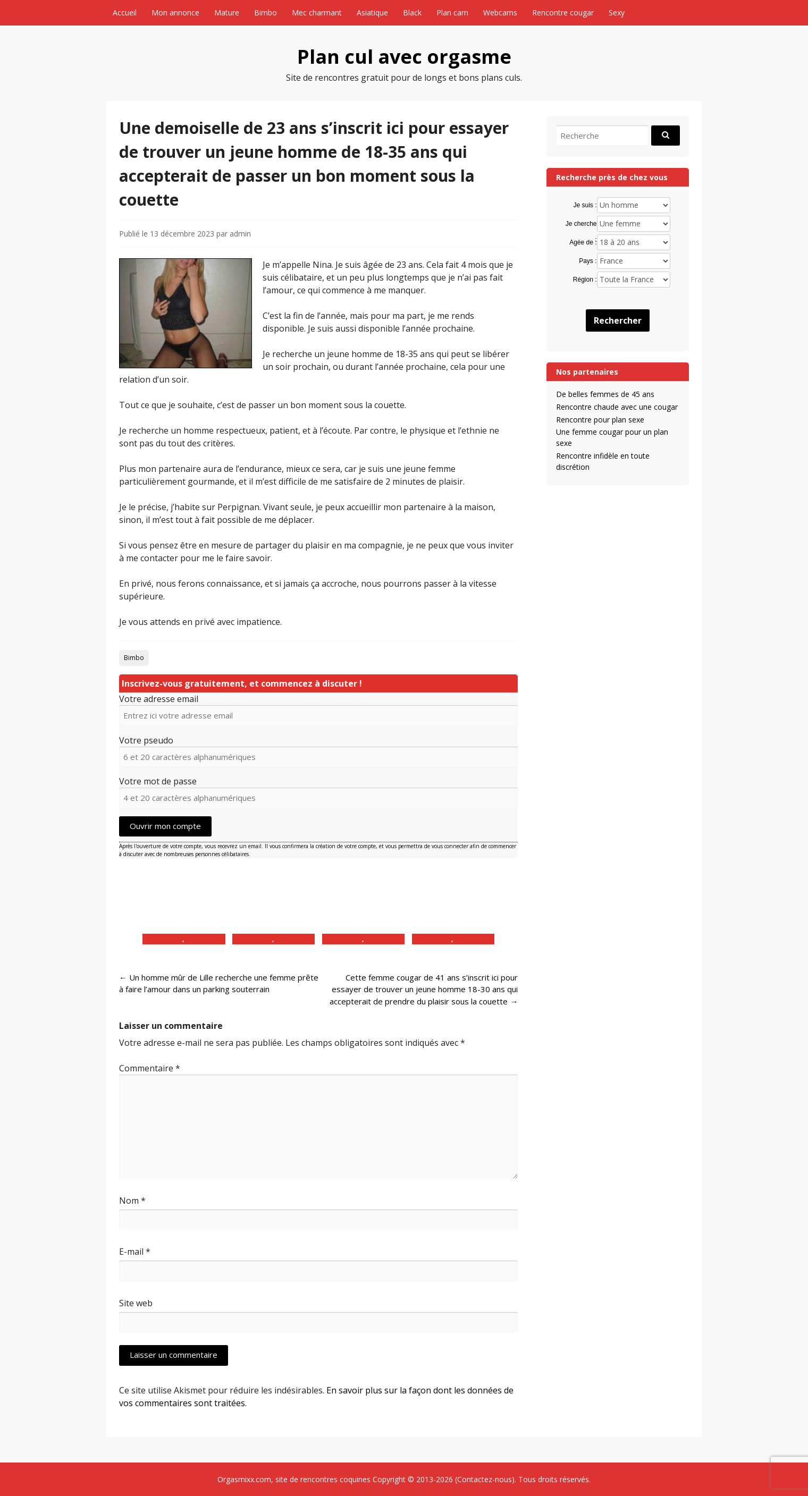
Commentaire (149, 1068)
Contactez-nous (484, 1479)
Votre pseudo (146, 740)
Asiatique (372, 12)
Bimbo (265, 12)
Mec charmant (317, 12)
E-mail (134, 1251)
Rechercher (618, 320)
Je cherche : (581, 224)
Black (412, 12)
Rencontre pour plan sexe (600, 420)
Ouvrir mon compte (165, 826)
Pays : (587, 261)
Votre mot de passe (158, 781)
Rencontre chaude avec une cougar (617, 407)
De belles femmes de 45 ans (605, 394)
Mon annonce (175, 12)
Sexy (617, 12)
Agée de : (582, 242)
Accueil (125, 12)
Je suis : (585, 205)
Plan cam (452, 12)
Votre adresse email (158, 699)
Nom (132, 1200)
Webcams (500, 12)
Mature (226, 12)
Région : (585, 279)
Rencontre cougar (563, 12)
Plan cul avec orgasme (404, 57)
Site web (136, 1303)
